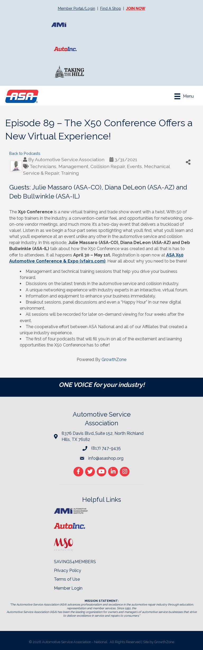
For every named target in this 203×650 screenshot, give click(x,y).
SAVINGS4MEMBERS (75, 561)
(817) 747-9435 (106, 448)
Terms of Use (67, 579)
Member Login (68, 588)
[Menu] (184, 96)
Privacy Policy (67, 570)
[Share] (188, 162)
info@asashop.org (105, 458)
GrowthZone (114, 359)
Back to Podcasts (24, 153)
